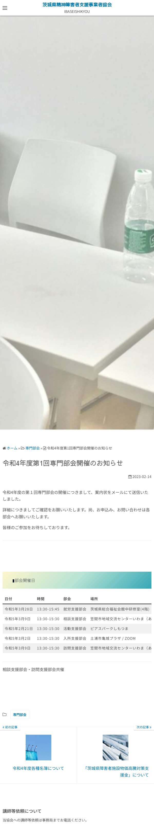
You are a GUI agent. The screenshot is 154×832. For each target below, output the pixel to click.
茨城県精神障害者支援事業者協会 (77, 5)
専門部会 (19, 714)
